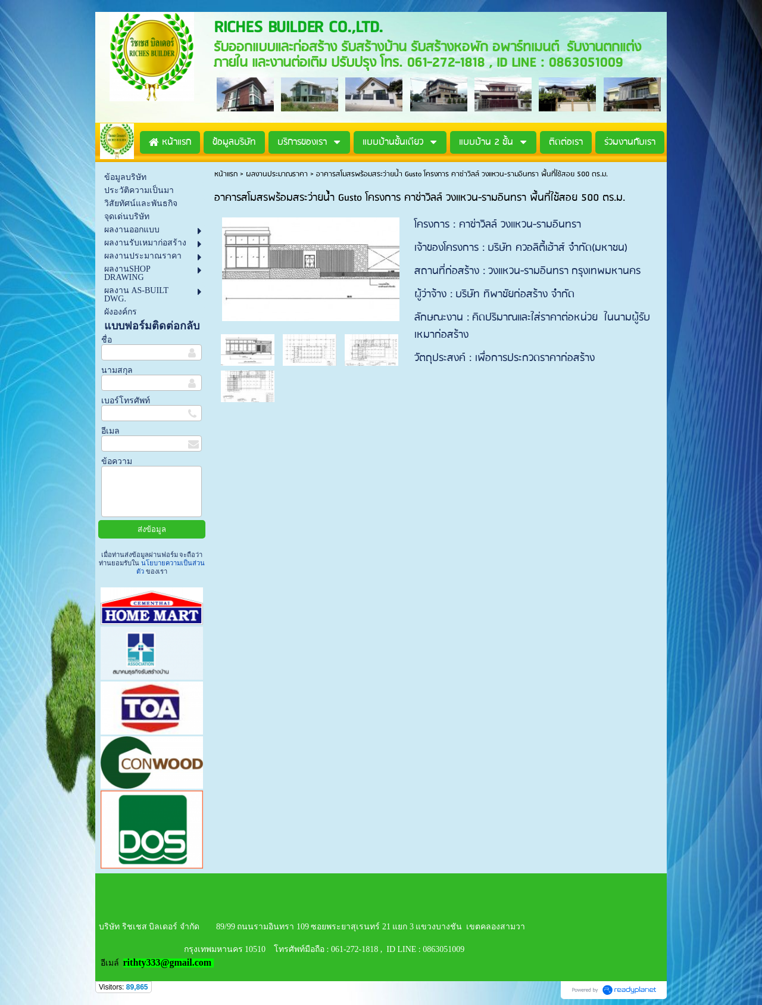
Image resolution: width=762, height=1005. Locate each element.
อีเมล (110, 431)
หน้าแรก (226, 174)
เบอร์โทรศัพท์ (125, 400)
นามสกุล (117, 370)
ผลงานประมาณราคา (277, 174)
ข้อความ (116, 461)
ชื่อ (106, 339)
